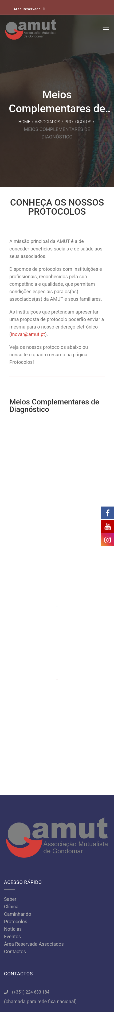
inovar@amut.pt (28, 334)
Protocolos (78, 121)
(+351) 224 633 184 (30, 794)
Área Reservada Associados (34, 747)
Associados (47, 121)
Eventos (12, 739)
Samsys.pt (56, 999)
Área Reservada (27, 9)
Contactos (15, 754)
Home (24, 121)
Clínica (11, 709)
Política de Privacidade (57, 984)
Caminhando (17, 717)
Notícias (13, 732)
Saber (10, 702)
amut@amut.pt (26, 842)
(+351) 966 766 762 (30, 818)
